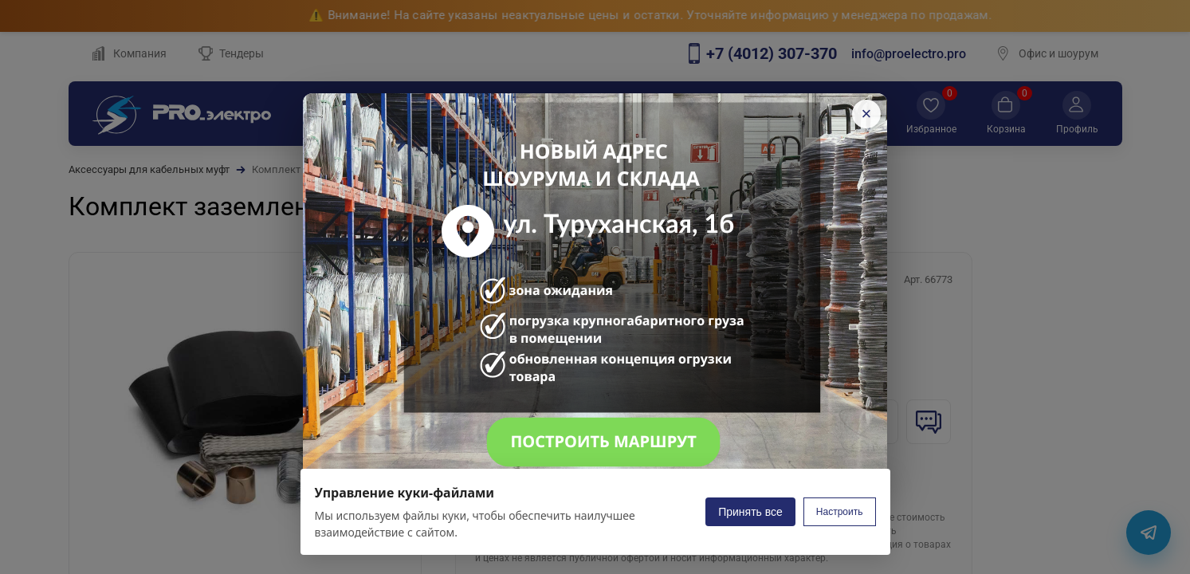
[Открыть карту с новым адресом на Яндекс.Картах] (595, 287)
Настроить (839, 511)
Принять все (750, 511)
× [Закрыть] (867, 114)
